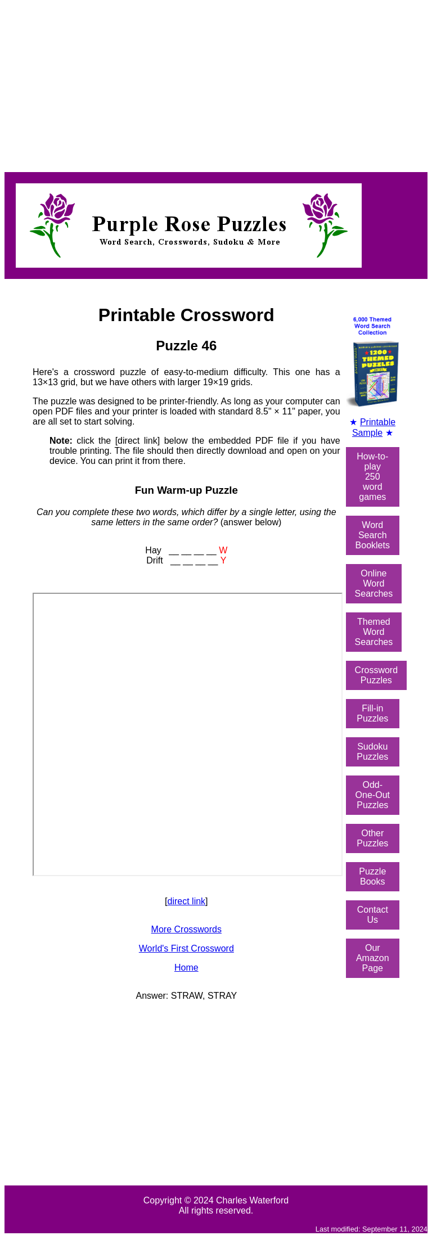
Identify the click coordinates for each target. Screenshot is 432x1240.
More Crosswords (186, 929)
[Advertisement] (216, 83)
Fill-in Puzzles (372, 713)
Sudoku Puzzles (372, 751)
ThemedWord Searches (374, 632)
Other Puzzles (372, 838)
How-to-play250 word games (372, 477)
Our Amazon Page (372, 958)
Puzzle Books (372, 876)
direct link (187, 901)
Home (186, 967)
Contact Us (372, 915)
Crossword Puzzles (376, 675)
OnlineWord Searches (374, 583)
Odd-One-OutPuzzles (373, 795)
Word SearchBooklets (373, 535)
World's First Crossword (186, 948)
